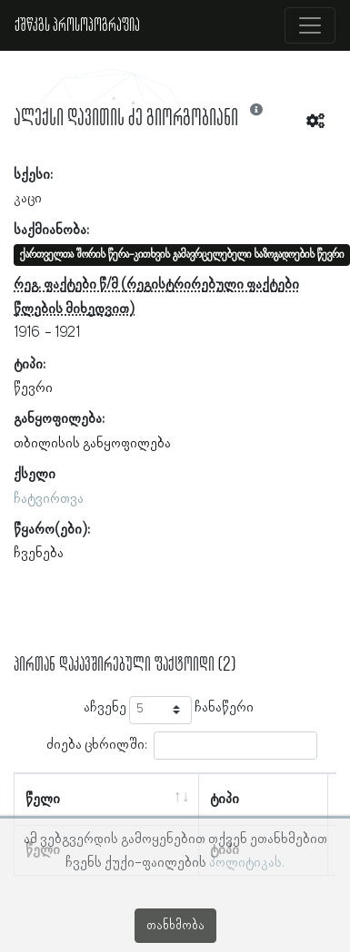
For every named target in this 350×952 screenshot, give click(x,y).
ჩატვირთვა (49, 499)
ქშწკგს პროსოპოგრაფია (77, 25)
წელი (42, 799)
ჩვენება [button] (39, 553)
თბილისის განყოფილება (92, 444)
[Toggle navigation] (310, 25)
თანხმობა (175, 925)
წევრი (33, 388)
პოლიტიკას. (247, 863)
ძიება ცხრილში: (181, 745)
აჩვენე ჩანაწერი (169, 710)
